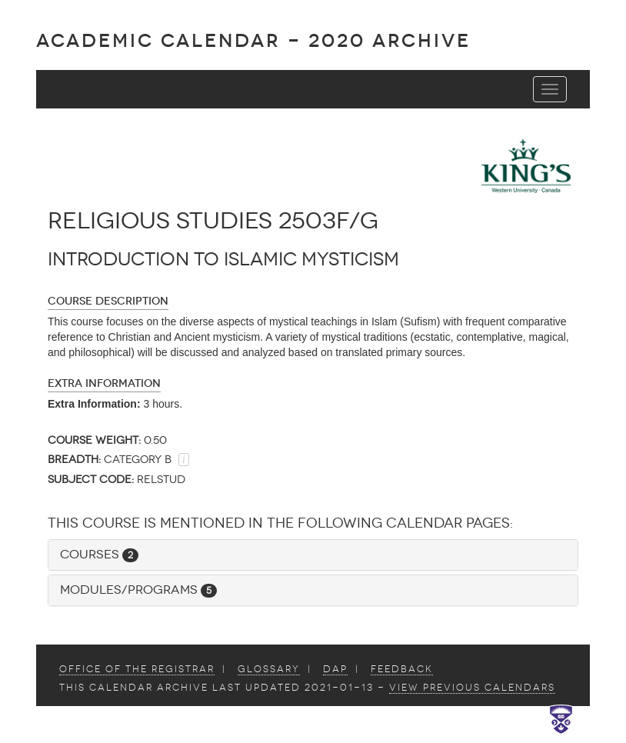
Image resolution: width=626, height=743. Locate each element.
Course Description (108, 301)
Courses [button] (99, 554)
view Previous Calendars (472, 687)
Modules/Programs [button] (138, 589)
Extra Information (104, 383)
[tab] (313, 555)
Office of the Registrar (137, 669)
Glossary (269, 669)
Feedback (402, 669)
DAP (335, 669)
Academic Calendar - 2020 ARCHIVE (253, 40)
